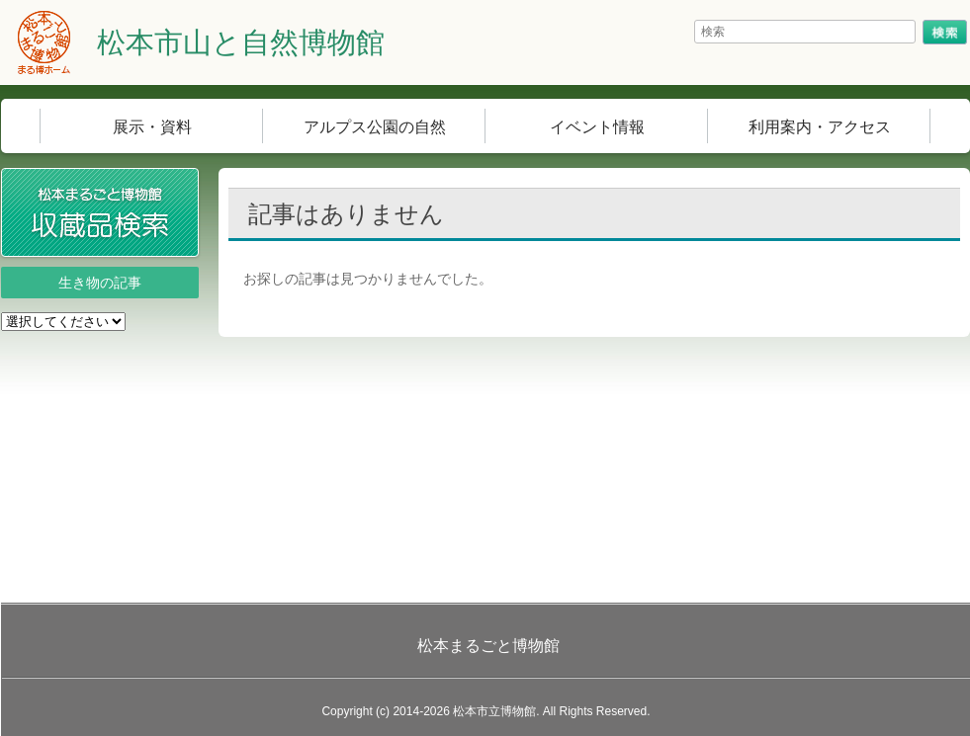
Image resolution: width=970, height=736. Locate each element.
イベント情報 (597, 127)
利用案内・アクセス (820, 127)
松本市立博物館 (494, 711)
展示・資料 (152, 127)
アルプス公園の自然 (375, 127)
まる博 (44, 43)
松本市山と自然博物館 (241, 42)
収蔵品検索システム (198, 182)
